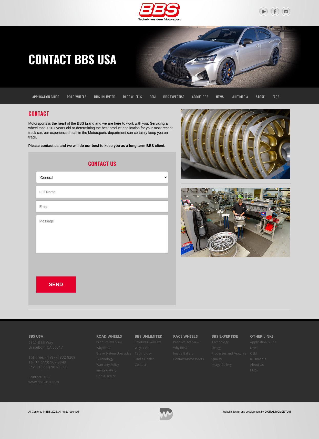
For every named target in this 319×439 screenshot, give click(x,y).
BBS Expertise (173, 96)
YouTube (264, 11)
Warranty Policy (107, 364)
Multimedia (239, 96)
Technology (104, 359)
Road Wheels (76, 96)
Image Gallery (106, 370)
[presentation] (75, 266)
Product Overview (109, 342)
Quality (217, 359)
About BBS (200, 96)
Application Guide (45, 96)
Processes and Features (229, 353)
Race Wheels (132, 96)
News (220, 96)
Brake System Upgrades (113, 353)
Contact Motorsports (188, 359)
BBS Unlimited (104, 96)
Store (260, 96)
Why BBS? (103, 348)
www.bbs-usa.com (43, 381)
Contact (140, 364)
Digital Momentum (166, 414)
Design (217, 348)
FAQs (275, 96)
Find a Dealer (106, 376)
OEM (153, 96)
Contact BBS (39, 376)
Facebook (275, 11)
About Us (257, 364)
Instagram (286, 11)
